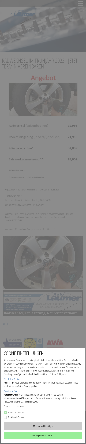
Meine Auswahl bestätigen (43, 426)
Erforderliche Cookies (12, 379)
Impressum (20, 406)
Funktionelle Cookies (12, 391)
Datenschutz (8, 406)
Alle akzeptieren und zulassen (43, 435)
